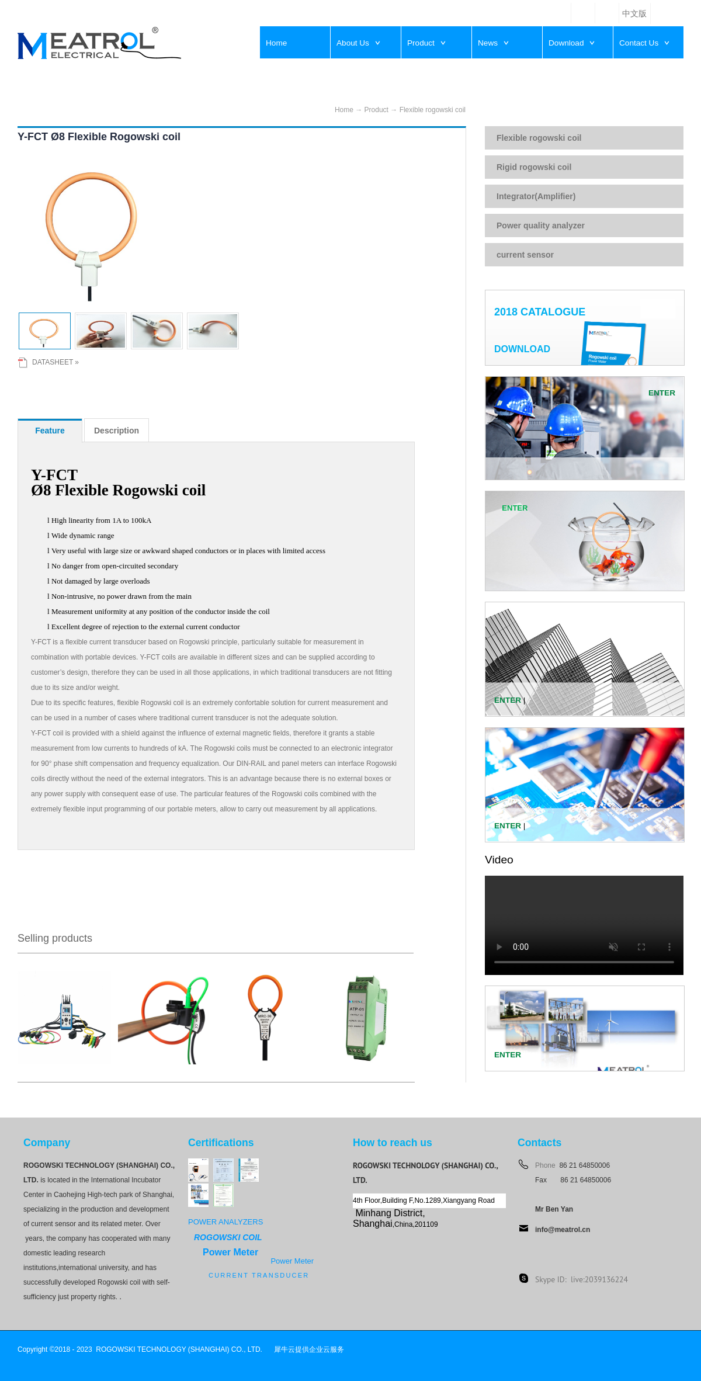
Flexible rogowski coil (433, 110)
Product (376, 110)
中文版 (634, 13)
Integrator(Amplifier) (536, 196)
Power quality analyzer (541, 225)
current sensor (525, 254)
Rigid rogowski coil (534, 167)
